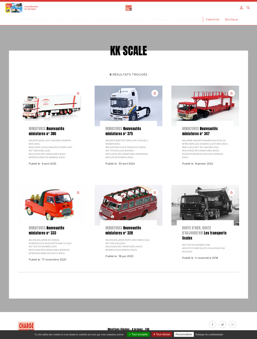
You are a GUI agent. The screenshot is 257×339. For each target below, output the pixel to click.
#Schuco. (53, 253)
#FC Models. (141, 140)
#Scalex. (187, 251)
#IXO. (37, 144)
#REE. (44, 253)
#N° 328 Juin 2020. (115, 243)
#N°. (70, 147)
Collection (80, 19)
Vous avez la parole (187, 19)
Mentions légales (119, 329)
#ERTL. (128, 240)
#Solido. (208, 154)
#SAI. (118, 250)
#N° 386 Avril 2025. (40, 150)
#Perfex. (34, 157)
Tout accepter (138, 334)
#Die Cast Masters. (50, 140)
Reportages (159, 19)
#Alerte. (34, 140)
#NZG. (62, 154)
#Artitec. (121, 140)
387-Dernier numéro (33, 19)
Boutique (231, 19)
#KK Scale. (188, 147)
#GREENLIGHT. (37, 243)
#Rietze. (44, 157)
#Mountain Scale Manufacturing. (125, 147)
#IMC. (32, 144)
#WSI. (62, 157)
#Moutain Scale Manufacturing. (48, 147)
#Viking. (122, 157)
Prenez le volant (134, 19)
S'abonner (213, 19)
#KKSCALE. (144, 240)
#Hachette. (51, 243)
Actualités (60, 19)
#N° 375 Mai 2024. (115, 150)
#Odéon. (187, 154)
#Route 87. (111, 157)
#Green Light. (208, 144)
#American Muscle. (214, 140)
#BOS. (129, 140)
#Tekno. (219, 154)
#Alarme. (187, 140)
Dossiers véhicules (105, 19)
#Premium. (142, 154)
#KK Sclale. (65, 243)
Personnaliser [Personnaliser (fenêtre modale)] (184, 334)
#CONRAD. (54, 240)
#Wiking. (54, 157)
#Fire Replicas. (191, 144)
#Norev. (129, 150)
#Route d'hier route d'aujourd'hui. (203, 248)
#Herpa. (66, 140)
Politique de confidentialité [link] (209, 334)
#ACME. (33, 240)
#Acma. (109, 240)
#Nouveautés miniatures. (44, 154)
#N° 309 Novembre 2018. (196, 245)
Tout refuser (161, 334)
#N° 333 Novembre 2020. (43, 246)
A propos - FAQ (140, 329)
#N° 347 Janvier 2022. (207, 147)
